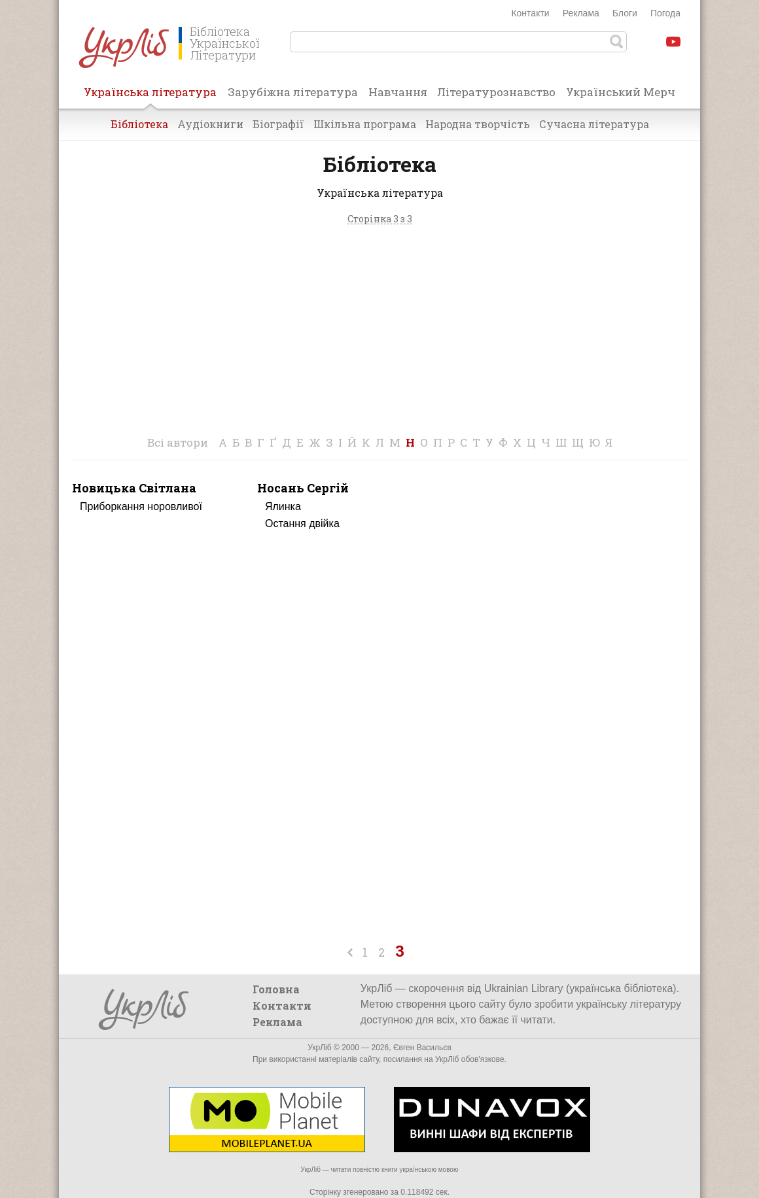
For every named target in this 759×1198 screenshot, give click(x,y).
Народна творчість (477, 124)
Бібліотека (139, 124)
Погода (665, 13)
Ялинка (283, 506)
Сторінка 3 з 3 (379, 219)
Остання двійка (302, 523)
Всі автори (177, 442)
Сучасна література (594, 124)
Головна (276, 989)
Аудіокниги (210, 124)
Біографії (278, 124)
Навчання (397, 91)
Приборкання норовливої (141, 506)
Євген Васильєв (422, 1047)
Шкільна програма (364, 124)
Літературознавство (496, 91)
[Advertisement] (379, 334)
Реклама (581, 13)
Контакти (530, 13)
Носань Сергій (303, 488)
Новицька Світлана (134, 488)
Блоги (624, 13)
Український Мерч (620, 91)
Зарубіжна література (293, 91)
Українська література (150, 96)
